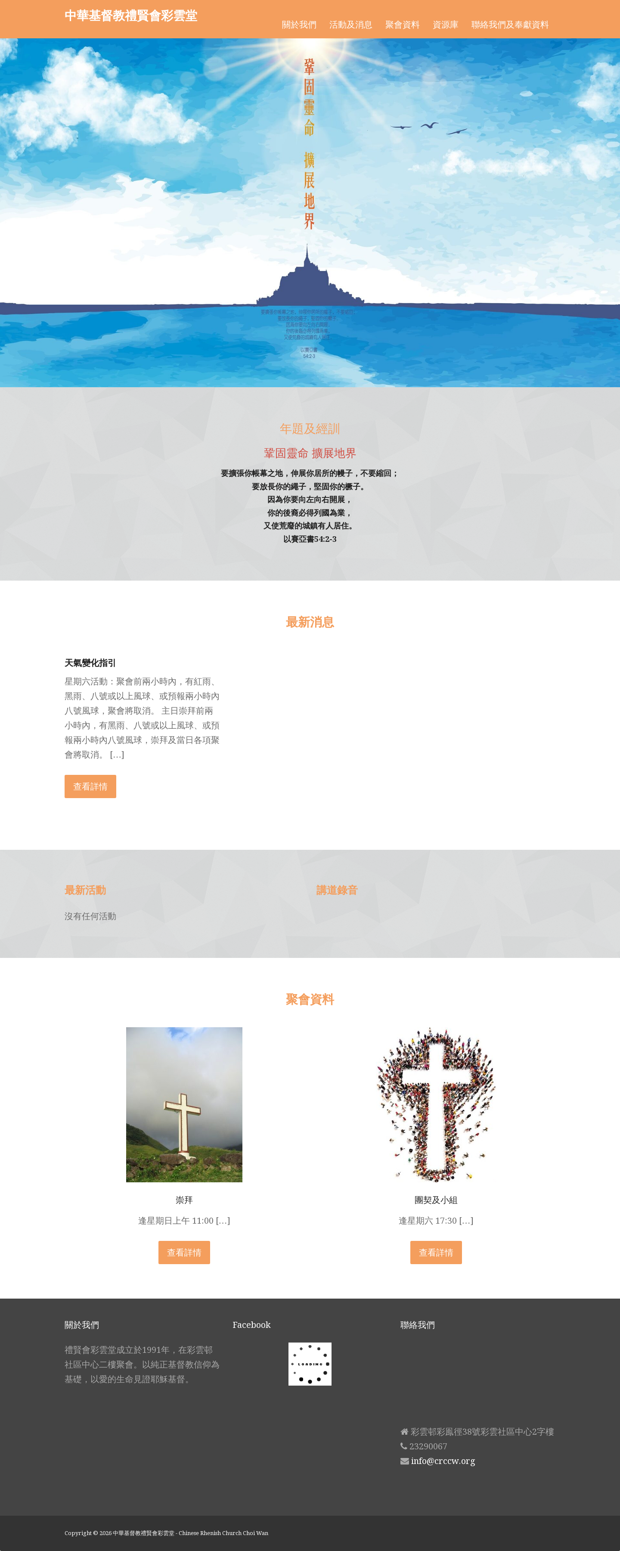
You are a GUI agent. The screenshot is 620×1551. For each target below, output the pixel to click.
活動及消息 (350, 24)
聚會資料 (402, 24)
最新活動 (85, 890)
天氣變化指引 (90, 662)
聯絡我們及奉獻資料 (510, 24)
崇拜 (184, 1200)
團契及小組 (436, 1200)
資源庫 (446, 24)
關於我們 (299, 24)
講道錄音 (337, 890)
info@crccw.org (443, 1461)
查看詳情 (90, 786)
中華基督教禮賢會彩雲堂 (131, 15)
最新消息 (310, 621)
